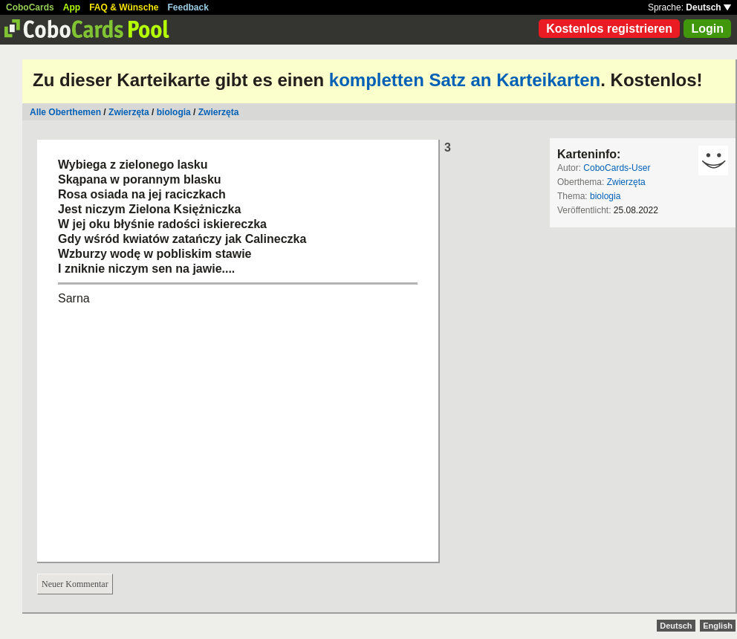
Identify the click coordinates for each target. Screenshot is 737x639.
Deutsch (708, 7)
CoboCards (30, 7)
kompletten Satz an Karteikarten (464, 80)
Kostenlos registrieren (609, 28)
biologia (174, 112)
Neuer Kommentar (75, 584)
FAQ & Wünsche (123, 7)
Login (707, 28)
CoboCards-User (616, 168)
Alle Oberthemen (65, 112)
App (71, 7)
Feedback (188, 7)
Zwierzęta (128, 112)
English (718, 625)
